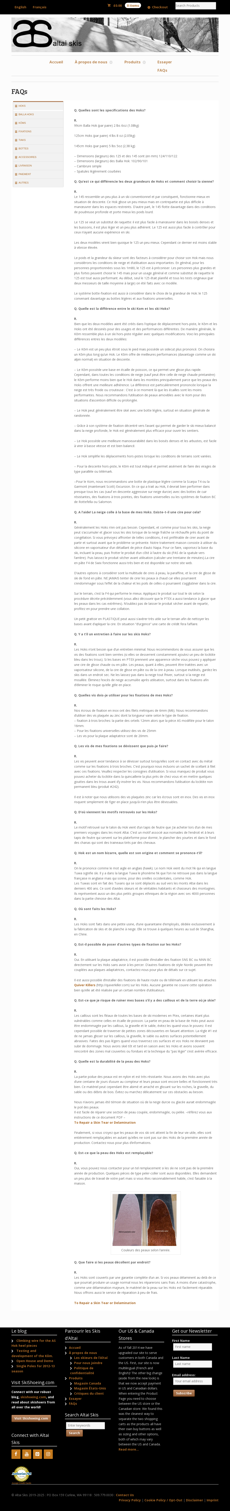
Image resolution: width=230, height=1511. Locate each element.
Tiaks (22, 140)
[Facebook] (15, 1454)
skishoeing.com (33, 1397)
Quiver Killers (84, 985)
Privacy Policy (130, 1500)
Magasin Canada (87, 1383)
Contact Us (125, 1495)
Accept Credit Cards (21, 1483)
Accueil (56, 61)
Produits (132, 61)
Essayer (164, 61)
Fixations (25, 131)
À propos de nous (91, 61)
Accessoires (27, 157)
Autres (24, 182)
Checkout (160, 7)
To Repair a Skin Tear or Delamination (105, 1122)
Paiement (25, 174)
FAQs (162, 70)
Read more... (129, 1449)
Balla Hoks (26, 114)
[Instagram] (48, 1454)
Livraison (25, 165)
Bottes (24, 148)
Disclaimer (194, 1500)
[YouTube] (26, 1454)
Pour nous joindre (88, 1363)
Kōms (22, 123)
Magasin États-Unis (90, 1388)
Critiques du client (89, 1393)
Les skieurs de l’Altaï (91, 1358)
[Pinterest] (37, 1454)
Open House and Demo (34, 1361)
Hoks (22, 105)
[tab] (38, 106)
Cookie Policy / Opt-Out (163, 1500)
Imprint (213, 1500)
